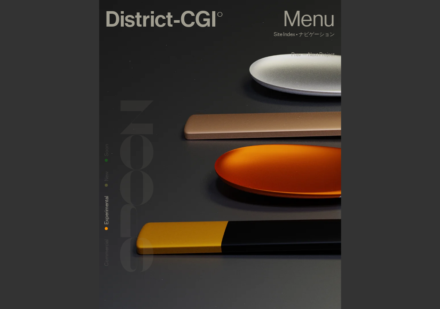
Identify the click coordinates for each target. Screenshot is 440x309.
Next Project (321, 55)
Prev (296, 55)
